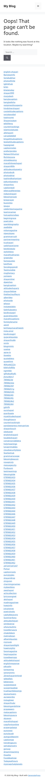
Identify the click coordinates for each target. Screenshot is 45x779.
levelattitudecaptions (14, 141)
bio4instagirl (10, 312)
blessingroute (10, 196)
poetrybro (8, 221)
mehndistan (9, 636)
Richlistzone (9, 157)
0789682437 (9, 489)
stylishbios (9, 251)
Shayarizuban (10, 120)
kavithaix (8, 263)
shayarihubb (10, 340)
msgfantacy (9, 273)
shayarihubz (9, 703)
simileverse (9, 623)
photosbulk (9, 172)
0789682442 (9, 504)
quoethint (8, 361)
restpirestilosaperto (13, 105)
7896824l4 (8, 404)
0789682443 (9, 507)
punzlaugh (9, 733)
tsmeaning (9, 669)
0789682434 (9, 480)
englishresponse (11, 663)
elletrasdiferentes (12, 190)
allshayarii (8, 132)
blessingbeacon (11, 459)
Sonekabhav (9, 77)
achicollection (10, 593)
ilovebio (7, 355)
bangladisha (9, 102)
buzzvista (8, 202)
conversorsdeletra (12, 440)
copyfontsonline (11, 724)
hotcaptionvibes (11, 215)
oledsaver (8, 431)
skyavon (7, 718)
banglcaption (10, 285)
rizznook (8, 642)
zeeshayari (9, 590)
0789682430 (9, 498)
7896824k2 (9, 401)
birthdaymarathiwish (14, 328)
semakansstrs (10, 745)
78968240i (8, 395)
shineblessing (10, 160)
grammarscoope (11, 456)
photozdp (8, 300)
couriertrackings (11, 126)
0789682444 (9, 511)
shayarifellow (10, 291)
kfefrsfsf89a (9, 367)
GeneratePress (34, 775)
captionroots (10, 572)
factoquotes (9, 260)
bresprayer (9, 199)
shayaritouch (10, 428)
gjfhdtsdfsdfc (10, 373)
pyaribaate (9, 413)
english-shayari (11, 71)
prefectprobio (10, 151)
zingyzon (8, 581)
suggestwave (10, 684)
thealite (7, 755)
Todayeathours (11, 761)
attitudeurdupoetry (13, 169)
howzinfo (8, 605)
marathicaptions (11, 318)
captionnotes (10, 148)
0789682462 (9, 562)
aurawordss (9, 697)
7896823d (8, 379)
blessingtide (9, 474)
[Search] (7, 58)
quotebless (9, 358)
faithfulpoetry (10, 309)
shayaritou (9, 184)
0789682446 (9, 514)
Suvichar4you (10, 617)
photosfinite (9, 80)
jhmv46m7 (9, 376)
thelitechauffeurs (12, 294)
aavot (6, 324)
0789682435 (9, 483)
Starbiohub (9, 453)
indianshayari (10, 193)
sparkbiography (11, 224)
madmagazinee (11, 602)
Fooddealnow (10, 758)
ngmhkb (8, 370)
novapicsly (9, 462)
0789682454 (9, 538)
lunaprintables (11, 446)
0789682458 (9, 550)
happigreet (9, 145)
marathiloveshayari (13, 163)
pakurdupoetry (11, 181)
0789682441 (9, 501)
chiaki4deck (9, 633)
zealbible (8, 227)
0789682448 (9, 520)
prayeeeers (9, 709)
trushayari (8, 242)
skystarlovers (10, 694)
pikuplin (7, 666)
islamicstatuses (11, 129)
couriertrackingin (12, 422)
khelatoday (9, 90)
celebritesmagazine (13, 209)
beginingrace (10, 218)
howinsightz (9, 648)
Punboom (8, 468)
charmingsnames (12, 584)
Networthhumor (11, 154)
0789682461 (9, 559)
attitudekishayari (12, 660)
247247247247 (11, 565)
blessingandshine (12, 706)
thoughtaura (10, 419)
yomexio (8, 276)
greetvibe (8, 257)
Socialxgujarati (11, 267)
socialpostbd (10, 114)
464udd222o (10, 364)
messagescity (10, 465)
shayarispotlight (11, 645)
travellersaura (10, 629)
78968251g (9, 389)
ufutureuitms (10, 626)
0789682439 (9, 495)
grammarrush (10, 236)
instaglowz (9, 700)
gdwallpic (8, 678)
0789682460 (9, 556)
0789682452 (9, 532)
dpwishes (8, 282)
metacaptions (10, 712)
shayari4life (9, 166)
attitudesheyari (11, 620)
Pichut (7, 568)
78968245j (8, 398)
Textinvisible (9, 270)
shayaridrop (9, 578)
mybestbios (9, 587)
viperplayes (9, 233)
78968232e (9, 382)
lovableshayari (10, 437)
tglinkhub (8, 84)
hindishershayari (12, 108)
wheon (7, 303)
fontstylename (10, 321)
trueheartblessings (13, 690)
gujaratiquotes (11, 315)
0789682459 (9, 553)
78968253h (9, 392)
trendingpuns (10, 742)
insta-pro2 (8, 331)
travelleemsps (10, 657)
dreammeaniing (11, 751)
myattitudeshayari (12, 416)
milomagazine (10, 230)
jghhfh (7, 407)
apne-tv (7, 352)
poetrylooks (9, 611)
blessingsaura (10, 715)
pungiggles (9, 575)
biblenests (8, 681)
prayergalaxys (10, 727)
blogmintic (9, 346)
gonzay (7, 748)
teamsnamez (10, 212)
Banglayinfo (9, 74)
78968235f (9, 385)
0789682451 (9, 529)
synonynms (9, 672)
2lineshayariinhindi (13, 675)
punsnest (8, 730)
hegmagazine (10, 654)
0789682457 (9, 547)
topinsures (9, 117)
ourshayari (9, 410)
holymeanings (10, 443)
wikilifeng (8, 123)
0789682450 (9, 526)
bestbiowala (9, 248)
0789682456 (9, 544)
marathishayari (11, 721)
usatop (7, 349)
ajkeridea (8, 297)
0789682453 (9, 535)
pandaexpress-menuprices (16, 425)
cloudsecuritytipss (12, 450)
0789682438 (9, 492)
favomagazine (10, 651)
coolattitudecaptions (13, 111)
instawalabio (10, 306)
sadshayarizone (11, 245)
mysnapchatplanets (13, 764)
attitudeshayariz (11, 288)
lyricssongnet (10, 596)
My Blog (10, 6)
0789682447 (9, 517)
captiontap (9, 739)
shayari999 (9, 93)
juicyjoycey (9, 608)
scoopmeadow (11, 687)
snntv (6, 343)
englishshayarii (11, 434)
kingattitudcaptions (13, 138)
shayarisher (9, 279)
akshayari (8, 599)
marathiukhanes (11, 254)
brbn (6, 87)
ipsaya (7, 206)
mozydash (8, 96)
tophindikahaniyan (12, 178)
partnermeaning (11, 239)
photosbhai (9, 175)
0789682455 (9, 541)
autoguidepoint (11, 736)
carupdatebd (10, 135)
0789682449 (9, 523)
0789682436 (9, 486)
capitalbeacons (11, 614)
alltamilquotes (10, 639)
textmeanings (10, 471)
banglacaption (10, 99)
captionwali (9, 187)
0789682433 (9, 477)
